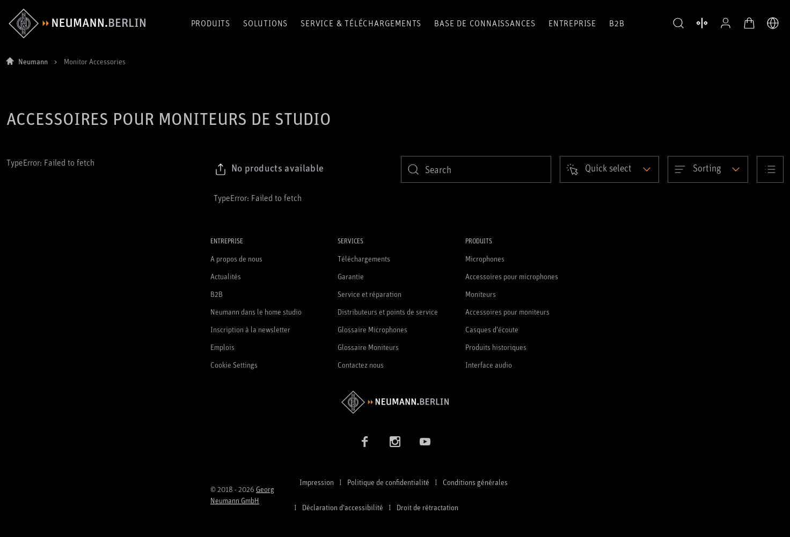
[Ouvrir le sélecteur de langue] (772, 23)
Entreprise (572, 23)
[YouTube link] (425, 441)
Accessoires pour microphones (511, 276)
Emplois (222, 347)
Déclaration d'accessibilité (342, 507)
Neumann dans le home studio (256, 311)
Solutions (265, 23)
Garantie (351, 276)
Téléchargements (364, 258)
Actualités (225, 276)
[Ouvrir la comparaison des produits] (702, 23)
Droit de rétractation (427, 507)
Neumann (33, 61)
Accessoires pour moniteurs (507, 311)
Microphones (484, 258)
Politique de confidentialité (388, 482)
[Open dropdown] (609, 169)
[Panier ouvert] (749, 23)
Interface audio (488, 364)
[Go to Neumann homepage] (395, 402)
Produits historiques (495, 347)
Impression (316, 482)
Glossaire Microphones (372, 329)
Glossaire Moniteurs (368, 347)
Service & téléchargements (361, 23)
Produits (210, 23)
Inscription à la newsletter (250, 329)
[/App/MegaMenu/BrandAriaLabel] (77, 24)
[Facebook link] (365, 441)
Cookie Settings (234, 364)
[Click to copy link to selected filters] (269, 169)
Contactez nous (361, 364)
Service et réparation (369, 294)
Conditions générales (475, 482)
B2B (616, 23)
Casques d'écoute (491, 329)
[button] (678, 23)
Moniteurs (480, 294)
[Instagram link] (395, 441)
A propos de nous (236, 258)
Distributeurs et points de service (388, 311)
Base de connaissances (485, 23)
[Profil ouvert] (725, 23)
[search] (476, 169)
